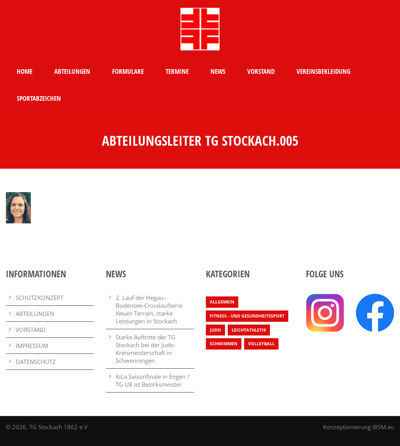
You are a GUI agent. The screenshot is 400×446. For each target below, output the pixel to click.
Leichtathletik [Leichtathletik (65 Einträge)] (249, 330)
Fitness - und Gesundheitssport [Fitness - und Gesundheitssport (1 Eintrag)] (247, 316)
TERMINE (177, 71)
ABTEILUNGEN (72, 71)
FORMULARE (128, 71)
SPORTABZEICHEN (39, 98)
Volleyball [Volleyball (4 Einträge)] (261, 343)
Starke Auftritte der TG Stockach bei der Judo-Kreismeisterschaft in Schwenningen (145, 348)
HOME (24, 71)
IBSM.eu (383, 427)
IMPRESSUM (32, 346)
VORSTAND (261, 71)
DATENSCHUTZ (36, 362)
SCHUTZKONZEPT (39, 297)
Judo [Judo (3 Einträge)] (215, 330)
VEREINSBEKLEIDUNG (323, 71)
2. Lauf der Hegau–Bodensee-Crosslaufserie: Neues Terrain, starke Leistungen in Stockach (150, 309)
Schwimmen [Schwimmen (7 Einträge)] (224, 343)
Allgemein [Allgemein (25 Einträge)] (222, 302)
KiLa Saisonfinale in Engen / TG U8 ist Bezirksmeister (152, 380)
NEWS (218, 71)
